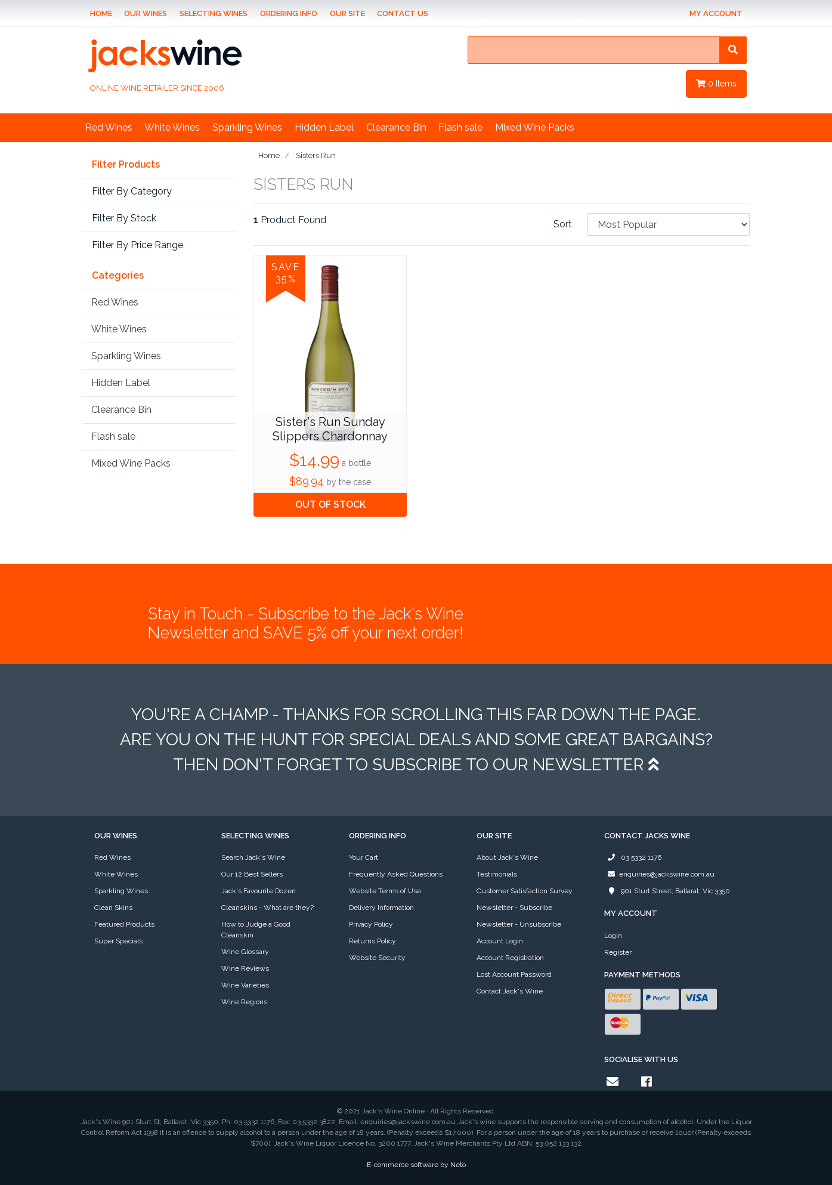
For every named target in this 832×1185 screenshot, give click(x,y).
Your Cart (363, 857)
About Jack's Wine (507, 857)
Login (613, 935)
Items (716, 83)
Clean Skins (113, 907)
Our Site (347, 13)
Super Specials (118, 941)
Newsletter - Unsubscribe (519, 924)
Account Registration (510, 957)
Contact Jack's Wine (510, 991)
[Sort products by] (668, 224)
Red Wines (108, 127)
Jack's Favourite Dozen (258, 891)
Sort (562, 224)
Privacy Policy (371, 924)
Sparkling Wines (247, 127)
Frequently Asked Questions (396, 874)
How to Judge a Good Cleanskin (255, 929)
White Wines (172, 127)
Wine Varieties (245, 985)
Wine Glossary (245, 952)
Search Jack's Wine (253, 857)
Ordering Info (288, 13)
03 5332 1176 (632, 857)
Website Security (377, 957)
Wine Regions (244, 1002)
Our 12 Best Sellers (252, 874)
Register (618, 952)
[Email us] (612, 1082)
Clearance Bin (396, 127)
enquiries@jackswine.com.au (659, 874)
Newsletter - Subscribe (514, 907)
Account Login (500, 941)
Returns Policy (372, 941)
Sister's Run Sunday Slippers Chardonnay (330, 429)
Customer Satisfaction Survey (525, 891)
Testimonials (497, 874)
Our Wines (145, 13)
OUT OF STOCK (330, 504)
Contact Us (402, 13)
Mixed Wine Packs (534, 127)
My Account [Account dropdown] (716, 13)
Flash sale (460, 127)
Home (101, 13)
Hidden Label (324, 127)
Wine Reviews (245, 968)
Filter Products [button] (126, 164)
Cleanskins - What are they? (267, 907)
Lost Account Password (514, 974)
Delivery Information (381, 907)
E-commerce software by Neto (416, 1165)
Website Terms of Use (385, 891)
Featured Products (124, 924)
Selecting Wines (214, 13)
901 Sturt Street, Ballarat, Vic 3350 (667, 890)
